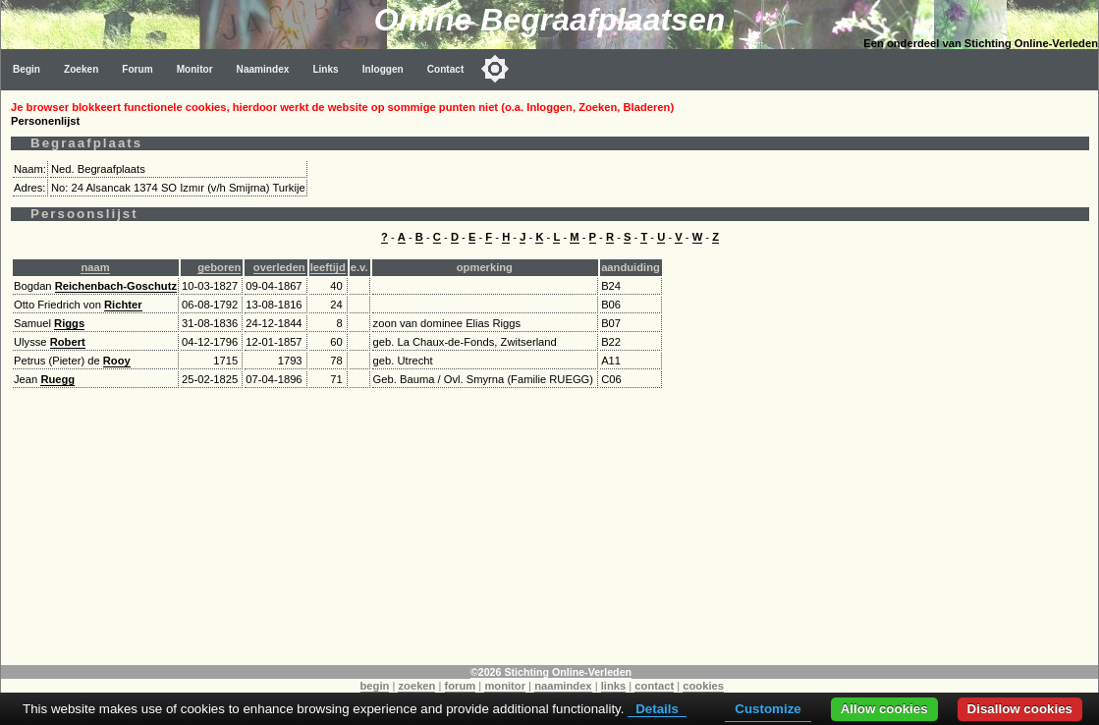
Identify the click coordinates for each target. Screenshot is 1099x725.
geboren (219, 267)
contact (654, 686)
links (614, 686)
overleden (279, 267)
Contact (446, 69)
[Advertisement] (550, 527)
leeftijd (328, 267)
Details (657, 708)
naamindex (562, 686)
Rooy (117, 360)
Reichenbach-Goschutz (116, 286)
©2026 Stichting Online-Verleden (551, 672)
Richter (123, 304)
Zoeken (81, 69)
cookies (703, 686)
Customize (767, 708)
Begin (26, 69)
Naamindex (263, 69)
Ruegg (57, 379)
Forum (137, 69)
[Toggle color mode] (495, 68)
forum (460, 686)
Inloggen (383, 69)
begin (375, 686)
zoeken (416, 686)
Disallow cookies (1019, 708)
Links (325, 69)
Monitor (195, 69)
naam (95, 267)
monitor (504, 686)
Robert (67, 342)
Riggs (69, 323)
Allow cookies (884, 708)
